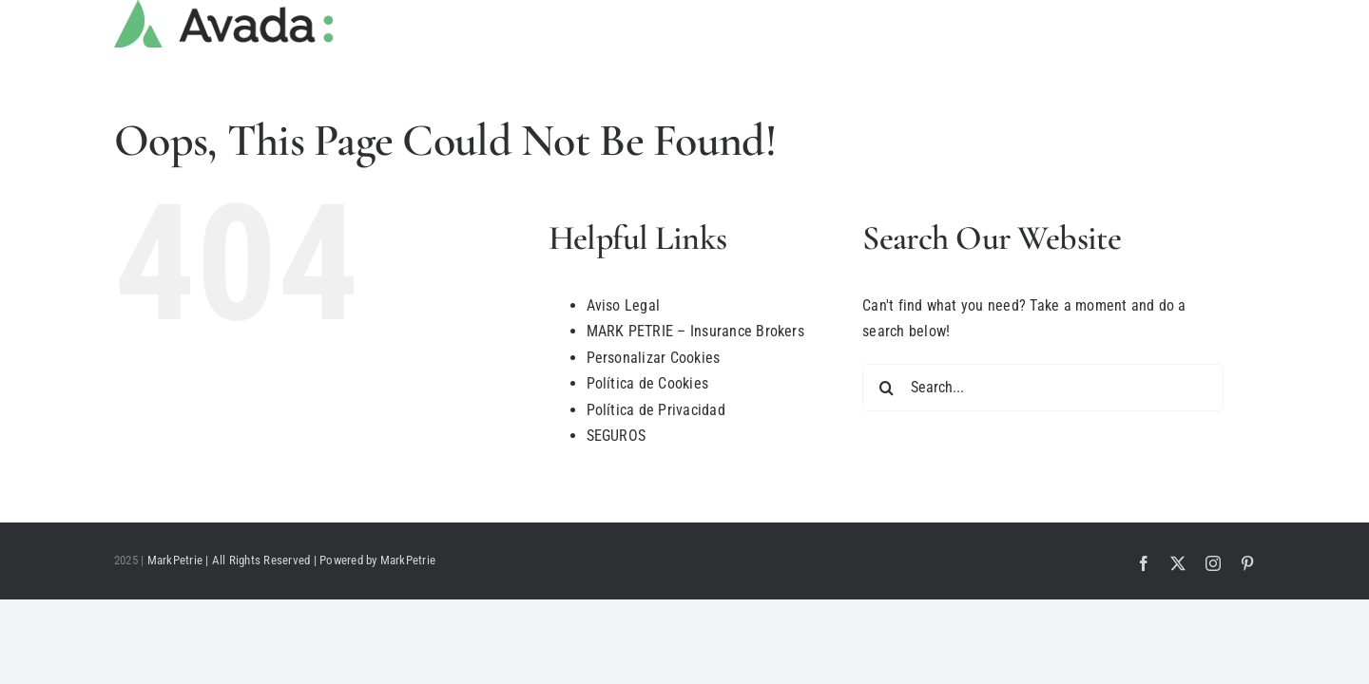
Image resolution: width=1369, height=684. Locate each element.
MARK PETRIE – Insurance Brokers (695, 331)
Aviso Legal (624, 305)
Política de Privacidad (656, 410)
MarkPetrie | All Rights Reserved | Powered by (263, 560)
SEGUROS (616, 436)
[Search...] (1043, 387)
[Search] (886, 387)
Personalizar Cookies (654, 358)
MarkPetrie (407, 560)
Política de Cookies (648, 383)
